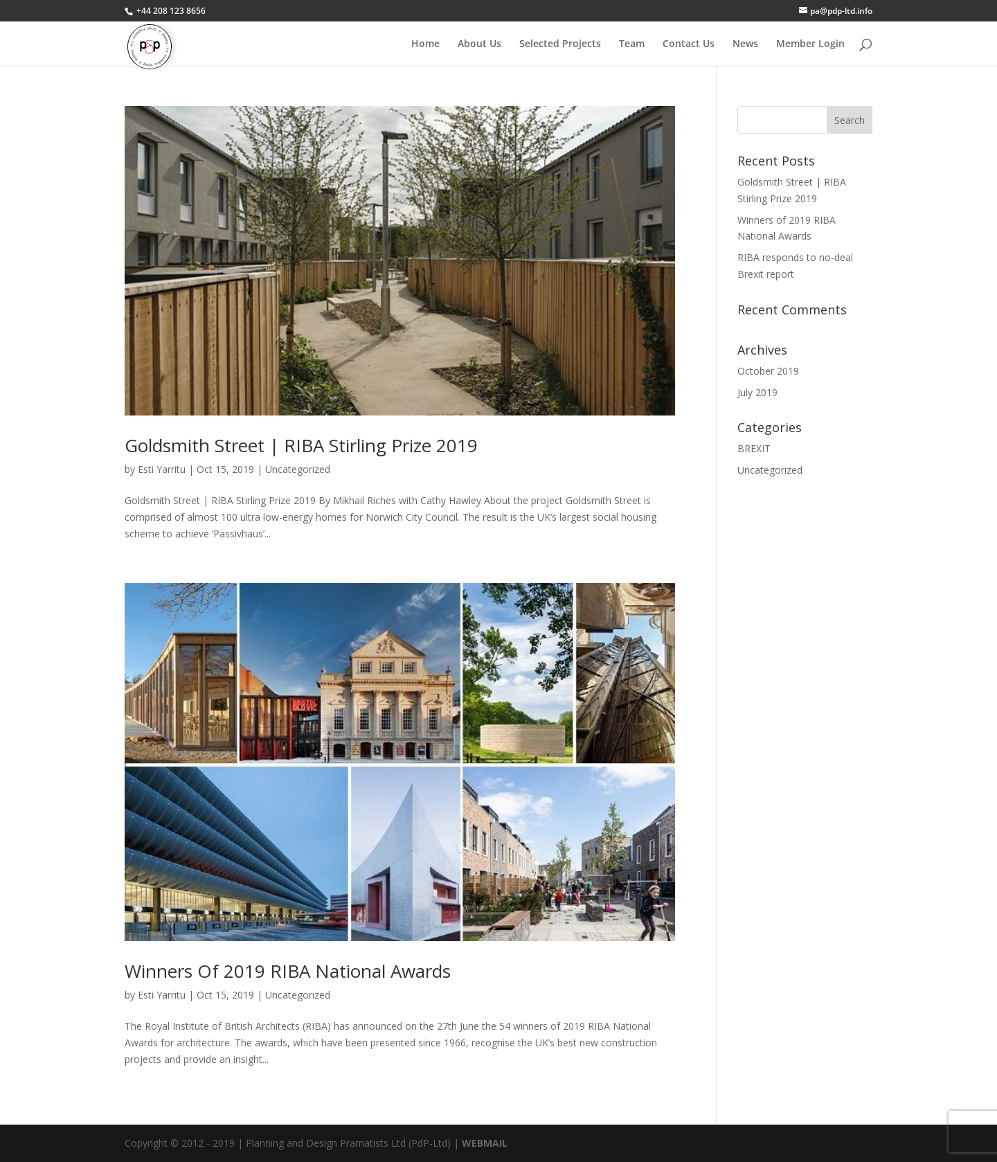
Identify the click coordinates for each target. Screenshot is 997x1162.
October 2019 (768, 370)
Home (425, 44)
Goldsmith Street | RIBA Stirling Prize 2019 (301, 445)
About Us (479, 44)
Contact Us (689, 44)
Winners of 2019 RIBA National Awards (288, 970)
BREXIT (754, 448)
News (745, 44)
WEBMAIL (485, 1143)
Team (632, 44)
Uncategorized (297, 469)
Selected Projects (560, 44)
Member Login (810, 44)
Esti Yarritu (162, 469)
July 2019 (757, 392)
